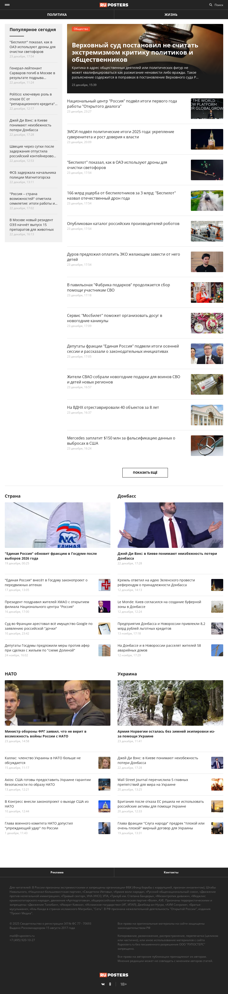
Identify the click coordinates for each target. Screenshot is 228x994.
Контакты (171, 872)
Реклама (57, 872)
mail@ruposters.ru (22, 936)
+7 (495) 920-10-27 (22, 940)
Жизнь (171, 14)
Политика (57, 14)
